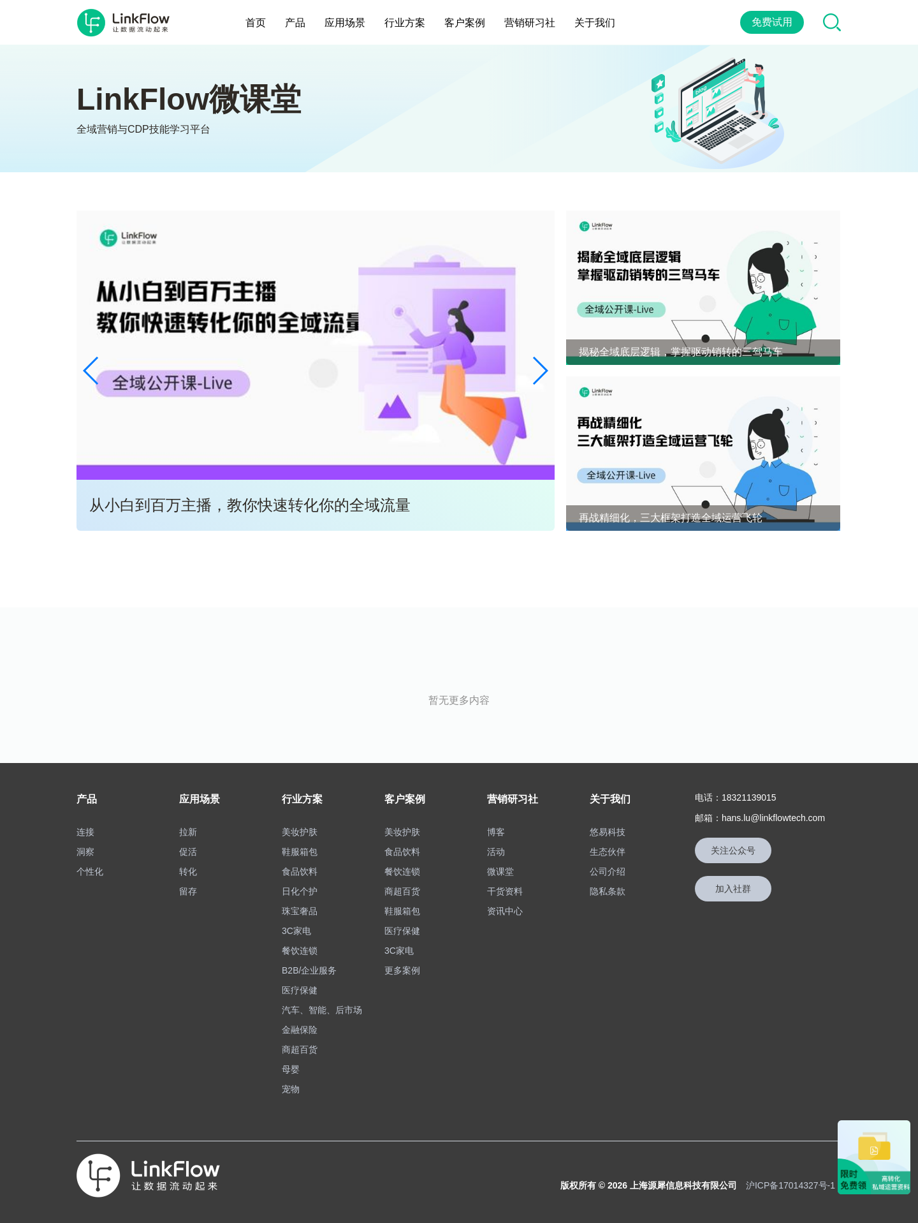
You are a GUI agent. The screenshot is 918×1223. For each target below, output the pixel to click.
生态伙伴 (607, 852)
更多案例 (402, 970)
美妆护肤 (299, 832)
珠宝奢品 (299, 911)
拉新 (188, 832)
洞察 (85, 852)
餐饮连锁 (299, 950)
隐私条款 (607, 891)
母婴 (291, 1069)
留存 (188, 891)
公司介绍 (607, 871)
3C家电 (296, 931)
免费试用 (772, 22)
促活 (188, 852)
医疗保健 (299, 990)
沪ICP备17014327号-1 (790, 1185)
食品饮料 (299, 871)
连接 (85, 832)
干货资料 (505, 891)
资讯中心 (505, 911)
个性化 (89, 871)
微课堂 (500, 871)
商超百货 (299, 1049)
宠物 (291, 1089)
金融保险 (299, 1030)
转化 (188, 871)
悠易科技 (607, 832)
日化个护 (299, 891)
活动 (496, 852)
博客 (496, 832)
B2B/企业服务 (309, 970)
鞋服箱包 (299, 852)
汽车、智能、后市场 (322, 1010)
